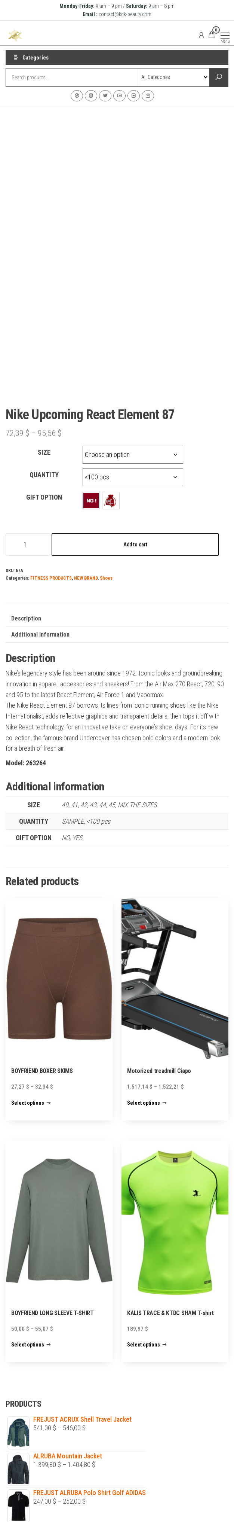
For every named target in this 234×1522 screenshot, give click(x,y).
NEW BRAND (86, 469)
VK (133, 95)
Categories (35, 57)
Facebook (77, 95)
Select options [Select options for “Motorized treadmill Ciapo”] (143, 994)
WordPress (113, 1509)
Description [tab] (26, 509)
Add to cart (135, 436)
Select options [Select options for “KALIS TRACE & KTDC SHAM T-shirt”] (143, 1236)
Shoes (106, 469)
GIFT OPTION (44, 389)
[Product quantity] (28, 436)
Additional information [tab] (40, 526)
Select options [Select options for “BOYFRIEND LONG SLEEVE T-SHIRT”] (27, 1236)
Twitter (105, 95)
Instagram (91, 95)
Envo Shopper (170, 1509)
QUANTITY (44, 366)
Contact (148, 95)
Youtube (119, 95)
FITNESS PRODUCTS (51, 469)
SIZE (44, 344)
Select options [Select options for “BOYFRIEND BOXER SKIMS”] (27, 994)
